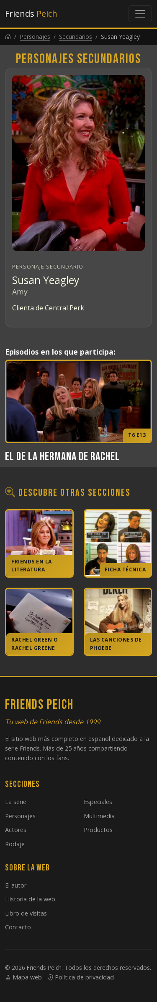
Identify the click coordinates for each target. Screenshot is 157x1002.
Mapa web (23, 977)
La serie (15, 802)
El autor (15, 885)
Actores (15, 830)
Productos (98, 830)
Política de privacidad (80, 977)
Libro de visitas (26, 913)
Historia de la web (30, 899)
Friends (31, 13)
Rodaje (15, 844)
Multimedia (99, 816)
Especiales (98, 802)
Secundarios (75, 37)
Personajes (35, 37)
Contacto (18, 927)
